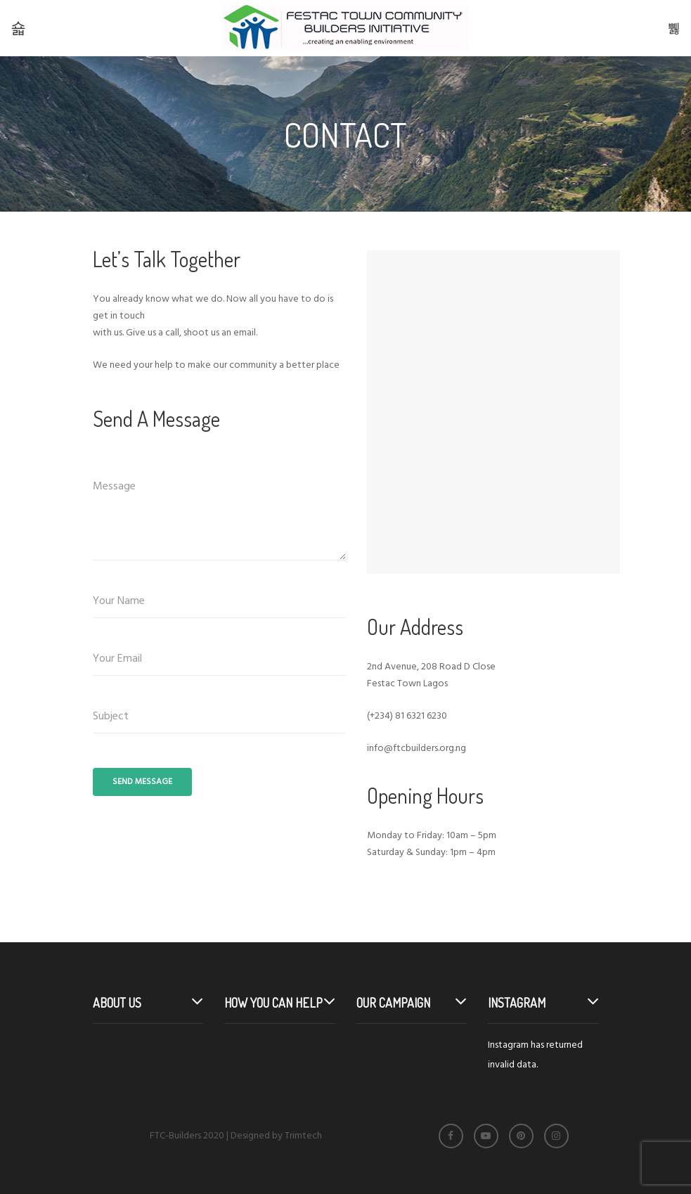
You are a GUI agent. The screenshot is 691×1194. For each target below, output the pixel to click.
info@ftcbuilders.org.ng (416, 748)
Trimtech (303, 1136)
